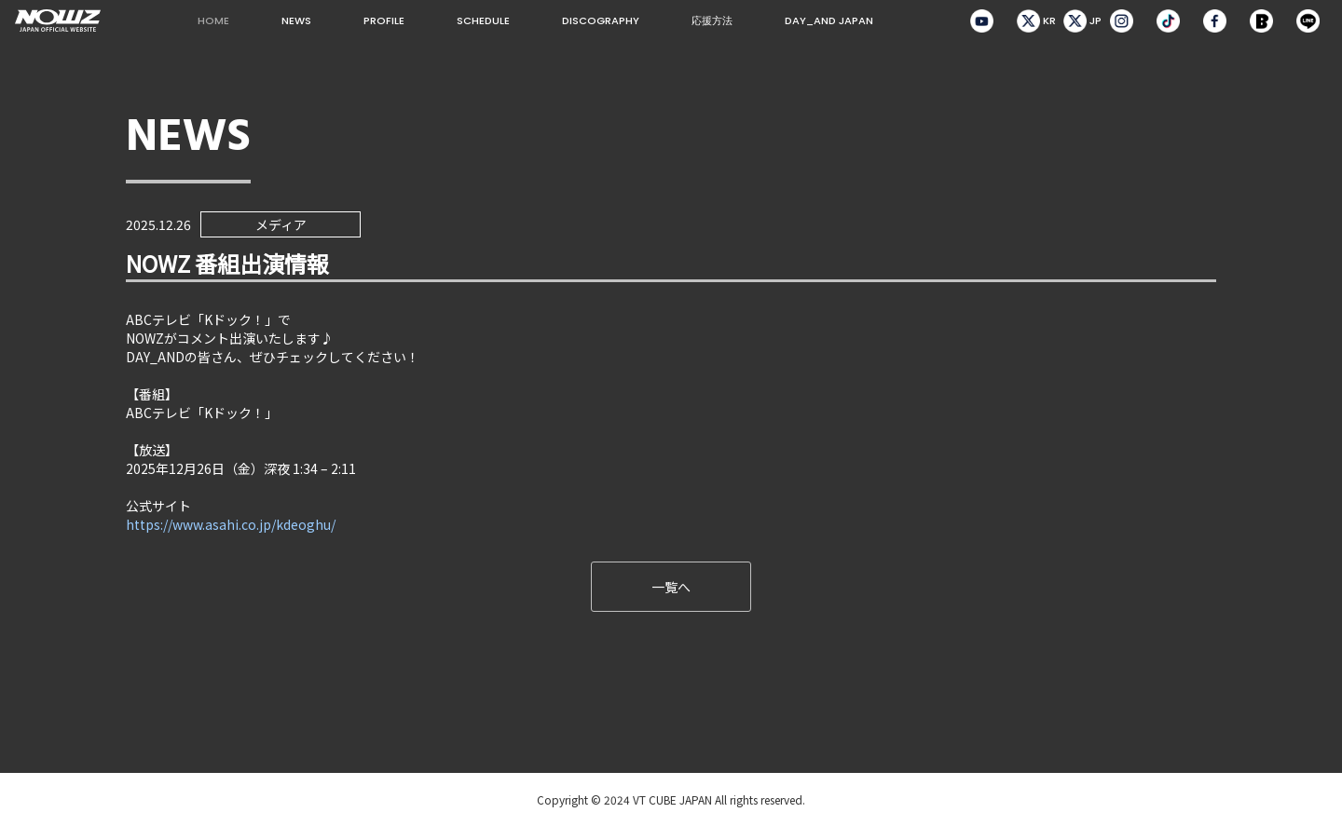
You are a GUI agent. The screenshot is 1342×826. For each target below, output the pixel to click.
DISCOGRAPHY (600, 20)
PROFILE (383, 20)
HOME (213, 20)
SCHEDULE (483, 20)
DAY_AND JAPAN (829, 20)
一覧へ (671, 586)
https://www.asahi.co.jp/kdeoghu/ (231, 524)
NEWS (296, 20)
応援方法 (712, 20)
